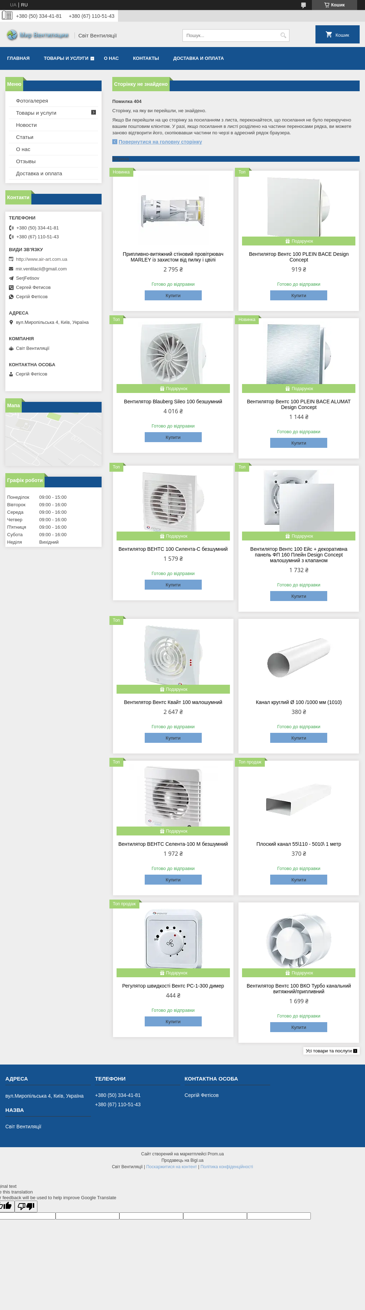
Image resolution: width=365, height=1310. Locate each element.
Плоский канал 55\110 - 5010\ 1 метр (298, 844)
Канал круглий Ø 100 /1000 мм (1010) (299, 702)
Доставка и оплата (198, 58)
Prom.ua (216, 1153)
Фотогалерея (32, 101)
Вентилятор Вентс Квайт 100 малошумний (173, 702)
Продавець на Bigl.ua (182, 1160)
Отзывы (26, 161)
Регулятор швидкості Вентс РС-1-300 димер (173, 986)
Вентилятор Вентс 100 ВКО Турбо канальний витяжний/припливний (299, 988)
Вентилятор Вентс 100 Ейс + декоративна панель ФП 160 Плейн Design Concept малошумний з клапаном (298, 554)
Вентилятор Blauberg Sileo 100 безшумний (173, 401)
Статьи (25, 137)
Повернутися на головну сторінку (160, 142)
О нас (111, 58)
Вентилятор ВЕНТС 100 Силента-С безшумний (173, 549)
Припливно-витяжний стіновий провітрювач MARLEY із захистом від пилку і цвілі (173, 257)
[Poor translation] (26, 1206)
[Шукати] (283, 35)
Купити (173, 295)
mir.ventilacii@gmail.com (41, 268)
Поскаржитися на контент (171, 1166)
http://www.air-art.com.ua (41, 259)
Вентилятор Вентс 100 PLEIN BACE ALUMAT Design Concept (299, 404)
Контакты (146, 58)
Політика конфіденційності (226, 1166)
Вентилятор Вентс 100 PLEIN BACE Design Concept (299, 257)
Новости (26, 125)
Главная (18, 58)
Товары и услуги (66, 58)
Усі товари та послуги (329, 1050)
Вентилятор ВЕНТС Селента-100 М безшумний (173, 844)
